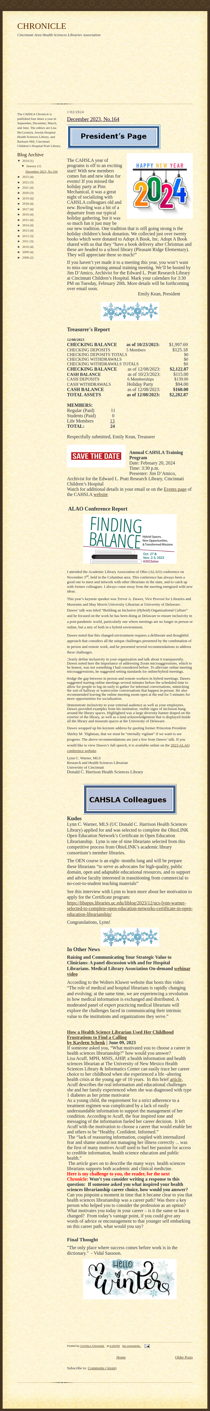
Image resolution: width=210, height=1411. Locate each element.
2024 (26, 160)
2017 (26, 209)
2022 (26, 182)
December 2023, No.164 (41, 171)
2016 (26, 214)
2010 (26, 246)
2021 (26, 187)
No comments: (131, 1345)
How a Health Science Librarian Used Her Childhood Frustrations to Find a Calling (120, 1035)
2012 (26, 236)
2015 (26, 220)
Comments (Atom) (102, 1368)
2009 (26, 252)
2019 (26, 198)
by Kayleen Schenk (86, 1042)
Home (121, 1357)
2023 (26, 176)
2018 (26, 203)
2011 (26, 241)
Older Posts (184, 1357)
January (31, 166)
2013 (26, 230)
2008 (26, 257)
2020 (26, 192)
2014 (26, 225)
